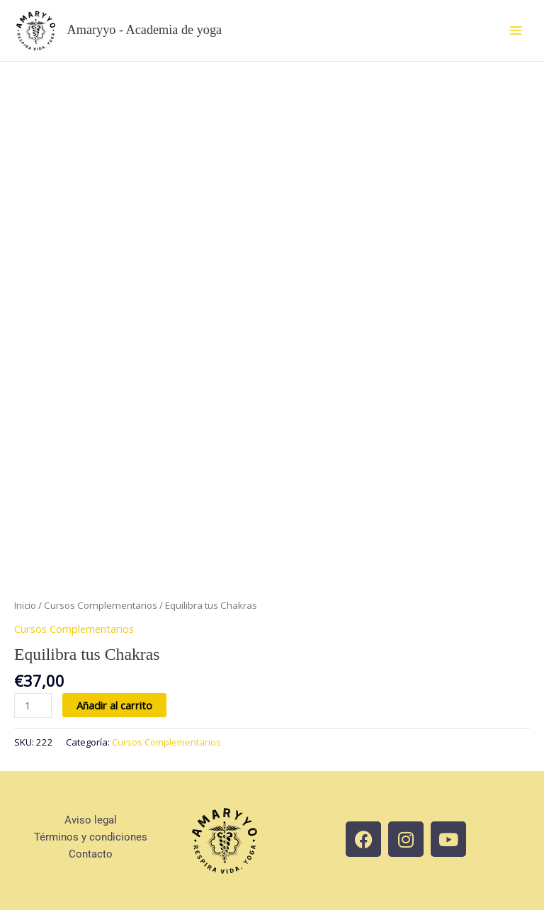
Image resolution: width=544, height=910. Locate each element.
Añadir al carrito (114, 705)
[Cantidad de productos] (33, 705)
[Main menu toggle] (516, 30)
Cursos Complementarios (100, 605)
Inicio (25, 605)
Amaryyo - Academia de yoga (144, 30)
